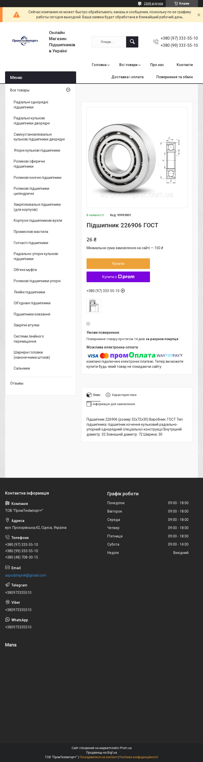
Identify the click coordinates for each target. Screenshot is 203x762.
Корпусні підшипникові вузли (38, 220)
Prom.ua (126, 748)
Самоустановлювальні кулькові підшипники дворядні (39, 136)
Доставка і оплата (127, 77)
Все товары (19, 90)
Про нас (157, 65)
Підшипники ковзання (32, 314)
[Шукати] (132, 41)
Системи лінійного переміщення (29, 338)
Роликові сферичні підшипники (29, 163)
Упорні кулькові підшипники (37, 150)
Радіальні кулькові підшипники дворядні (32, 120)
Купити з (118, 277)
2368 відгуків (153, 3)
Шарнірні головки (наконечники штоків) (32, 354)
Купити (118, 264)
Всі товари (128, 65)
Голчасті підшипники (31, 243)
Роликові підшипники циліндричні (31, 191)
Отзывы (16, 383)
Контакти (185, 65)
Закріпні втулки (26, 325)
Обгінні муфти (25, 270)
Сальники (22, 368)
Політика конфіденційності (138, 757)
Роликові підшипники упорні (37, 281)
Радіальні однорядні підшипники (31, 104)
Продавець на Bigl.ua (101, 752)
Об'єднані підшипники (32, 303)
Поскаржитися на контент (98, 757)
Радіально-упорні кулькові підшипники (36, 256)
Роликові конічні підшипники (37, 178)
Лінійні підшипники (29, 292)
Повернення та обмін (174, 77)
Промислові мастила (31, 232)
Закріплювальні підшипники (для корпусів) (37, 207)
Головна (99, 65)
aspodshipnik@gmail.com (25, 575)
